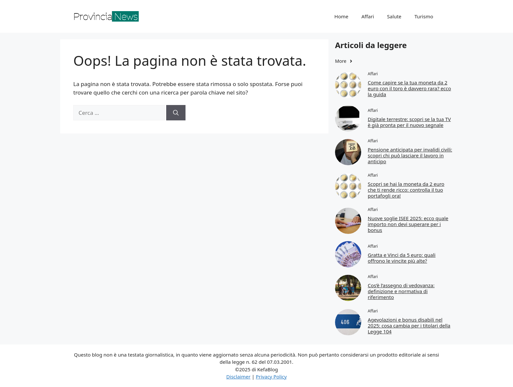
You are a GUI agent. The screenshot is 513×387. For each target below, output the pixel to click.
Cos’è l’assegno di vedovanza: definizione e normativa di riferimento (401, 291)
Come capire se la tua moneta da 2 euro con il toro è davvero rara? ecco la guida (409, 88)
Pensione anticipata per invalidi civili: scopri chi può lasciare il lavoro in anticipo (410, 155)
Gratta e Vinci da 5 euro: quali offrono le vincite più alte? (401, 258)
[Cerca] (176, 113)
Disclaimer (238, 376)
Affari (368, 16)
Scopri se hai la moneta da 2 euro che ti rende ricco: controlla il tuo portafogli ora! (406, 190)
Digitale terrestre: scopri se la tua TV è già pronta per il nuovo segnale (409, 122)
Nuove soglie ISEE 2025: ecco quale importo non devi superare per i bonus (408, 224)
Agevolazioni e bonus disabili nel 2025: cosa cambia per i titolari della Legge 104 (409, 325)
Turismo (424, 16)
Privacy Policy (271, 376)
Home (341, 16)
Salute (394, 16)
